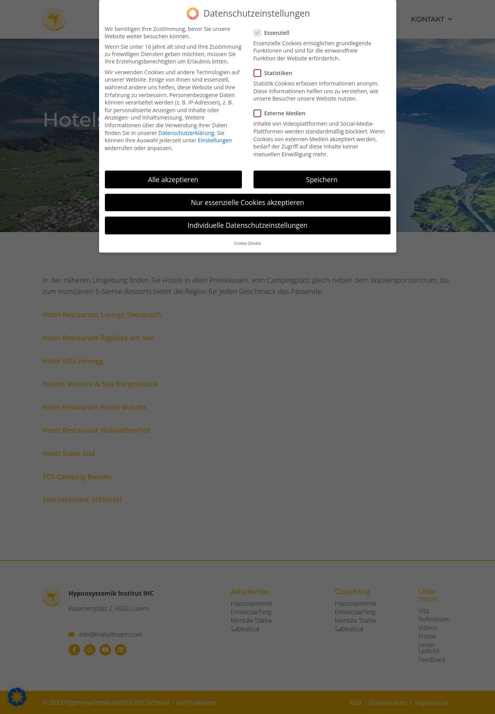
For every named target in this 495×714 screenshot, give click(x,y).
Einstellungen (215, 140)
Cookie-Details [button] (247, 243)
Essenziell (274, 32)
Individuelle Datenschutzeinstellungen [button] (248, 225)
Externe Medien (281, 113)
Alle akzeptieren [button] (173, 179)
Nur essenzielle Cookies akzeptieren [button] (247, 202)
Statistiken (275, 73)
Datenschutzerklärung (186, 133)
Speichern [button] (321, 179)
